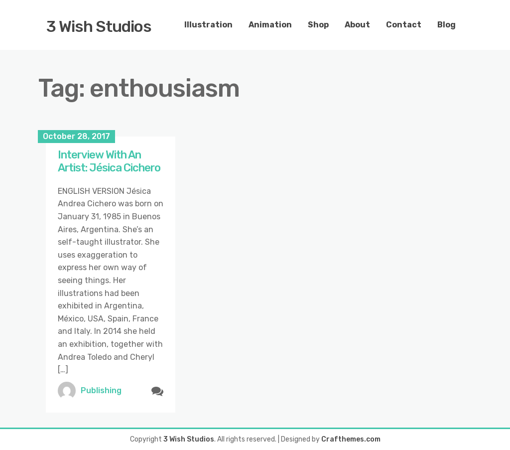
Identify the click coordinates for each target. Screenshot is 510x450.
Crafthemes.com (351, 439)
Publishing (101, 390)
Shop (318, 24)
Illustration (208, 24)
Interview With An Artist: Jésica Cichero (110, 161)
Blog (446, 24)
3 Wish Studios (98, 26)
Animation (270, 24)
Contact (403, 24)
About (357, 24)
